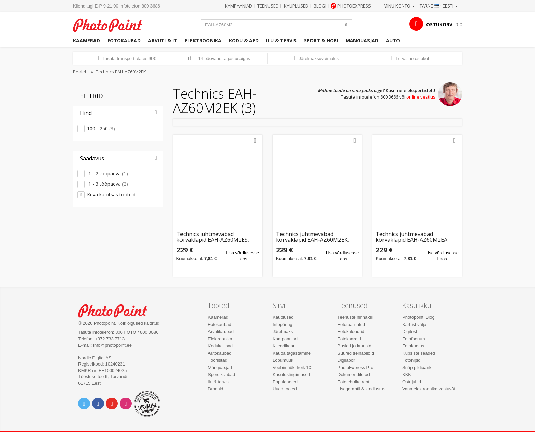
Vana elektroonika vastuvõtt (429, 388)
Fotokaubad (124, 40)
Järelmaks (283, 331)
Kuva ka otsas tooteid (111, 194)
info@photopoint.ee (112, 345)
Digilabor (346, 360)
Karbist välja (414, 324)
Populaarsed (285, 381)
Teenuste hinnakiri (355, 317)
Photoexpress (354, 6)
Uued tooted (285, 388)
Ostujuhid (411, 381)
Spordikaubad (221, 374)
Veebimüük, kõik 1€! (292, 367)
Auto (393, 40)
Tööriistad (217, 360)
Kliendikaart (284, 345)
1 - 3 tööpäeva (107, 184)
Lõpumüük (283, 360)
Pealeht (81, 72)
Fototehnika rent (353, 381)
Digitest (409, 331)
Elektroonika (203, 40)
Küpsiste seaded (418, 353)
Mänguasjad (362, 40)
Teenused (268, 6)
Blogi (320, 6)
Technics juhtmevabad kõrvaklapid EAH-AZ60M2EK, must (312, 237)
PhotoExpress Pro (355, 367)
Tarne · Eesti (439, 6)
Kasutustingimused (291, 374)
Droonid (215, 388)
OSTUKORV (439, 24)
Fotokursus (413, 345)
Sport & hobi (321, 40)
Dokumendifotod (353, 374)
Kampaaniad (238, 6)
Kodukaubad (220, 345)
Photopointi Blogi (419, 317)
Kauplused (296, 6)
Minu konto (399, 6)
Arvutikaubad (221, 331)
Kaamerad (86, 40)
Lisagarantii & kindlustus (361, 388)
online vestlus (420, 97)
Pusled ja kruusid (354, 345)
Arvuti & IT (162, 40)
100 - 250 (101, 128)
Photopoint (111, 24)
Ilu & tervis (281, 40)
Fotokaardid (349, 338)
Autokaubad (219, 353)
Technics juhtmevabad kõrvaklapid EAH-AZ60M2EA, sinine (412, 237)
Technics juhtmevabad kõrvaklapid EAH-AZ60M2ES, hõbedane (212, 237)
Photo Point (117, 310)
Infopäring (282, 324)
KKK (406, 374)
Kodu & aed (244, 40)
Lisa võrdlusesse (242, 252)
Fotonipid (411, 360)
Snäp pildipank (416, 367)
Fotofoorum (413, 338)
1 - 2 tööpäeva (107, 173)
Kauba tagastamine (292, 353)
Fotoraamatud (351, 324)
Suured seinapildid (355, 353)
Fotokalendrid (350, 331)
